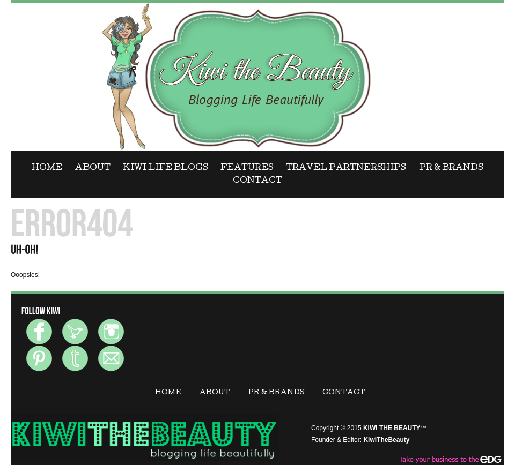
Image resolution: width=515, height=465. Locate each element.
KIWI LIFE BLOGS (165, 168)
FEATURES (247, 168)
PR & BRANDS (451, 168)
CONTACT (257, 181)
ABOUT (93, 168)
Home (47, 168)
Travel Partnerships (346, 168)
